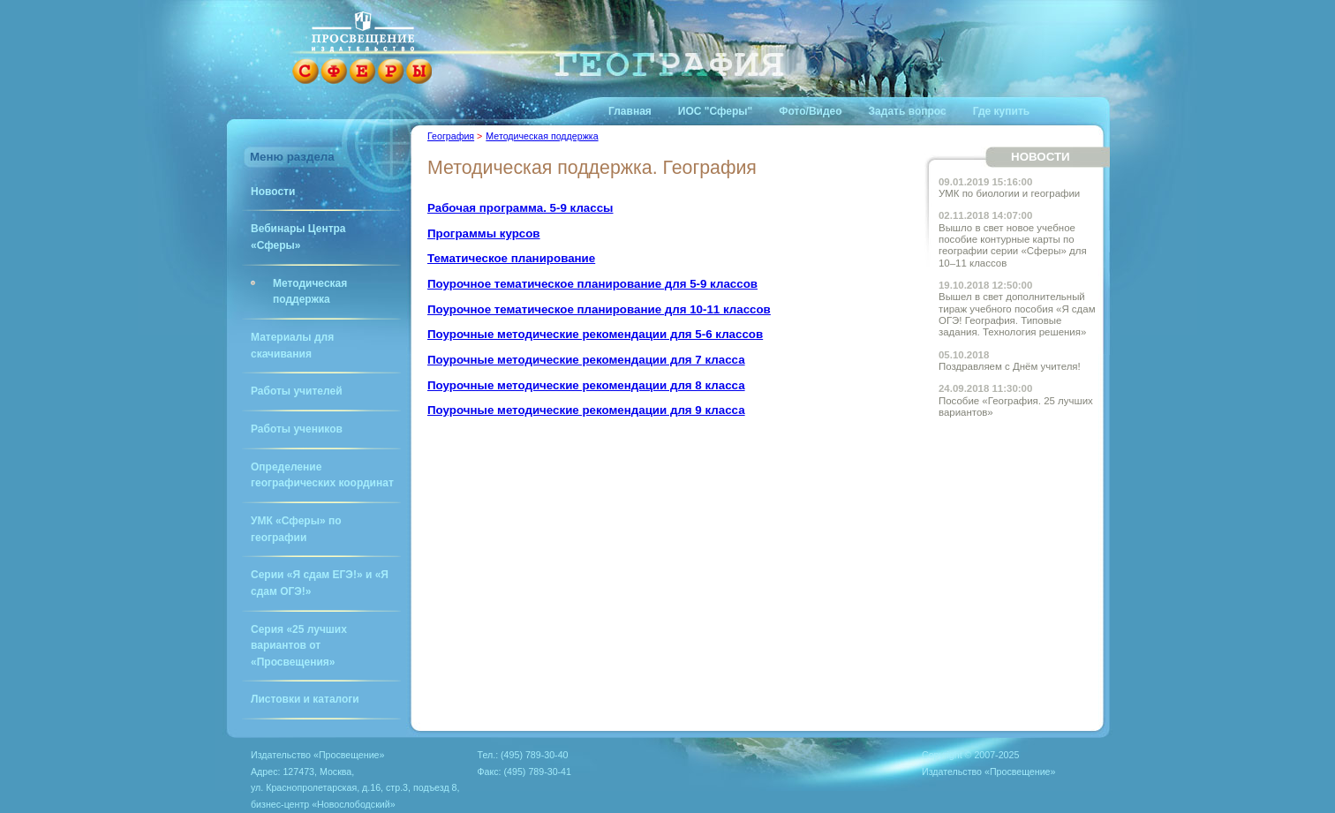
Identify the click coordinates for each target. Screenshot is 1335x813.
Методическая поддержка (310, 291)
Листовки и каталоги (305, 699)
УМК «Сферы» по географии (296, 529)
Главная (630, 111)
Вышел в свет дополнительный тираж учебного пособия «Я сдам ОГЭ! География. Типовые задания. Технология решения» (1017, 308)
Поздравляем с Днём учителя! (1010, 361)
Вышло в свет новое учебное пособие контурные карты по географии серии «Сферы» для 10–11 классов (1013, 238)
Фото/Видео (810, 111)
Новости (273, 191)
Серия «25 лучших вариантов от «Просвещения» (299, 645)
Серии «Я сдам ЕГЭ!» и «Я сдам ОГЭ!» (319, 583)
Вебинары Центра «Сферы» (298, 237)
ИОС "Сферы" (715, 111)
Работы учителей (297, 391)
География (450, 136)
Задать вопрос (908, 111)
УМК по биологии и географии (1009, 188)
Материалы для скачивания (292, 345)
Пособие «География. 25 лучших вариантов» (1016, 400)
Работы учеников (297, 429)
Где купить (1001, 111)
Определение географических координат (322, 475)
